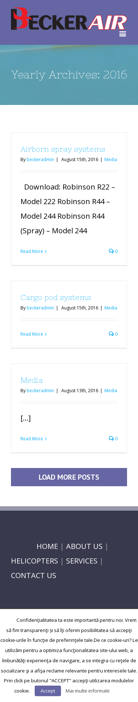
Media (110, 159)
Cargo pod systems (55, 297)
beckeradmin (40, 159)
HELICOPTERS (34, 561)
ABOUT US (84, 546)
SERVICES (81, 561)
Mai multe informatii (88, 690)
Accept (48, 690)
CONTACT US (33, 575)
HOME (47, 546)
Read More (31, 251)
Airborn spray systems (62, 149)
